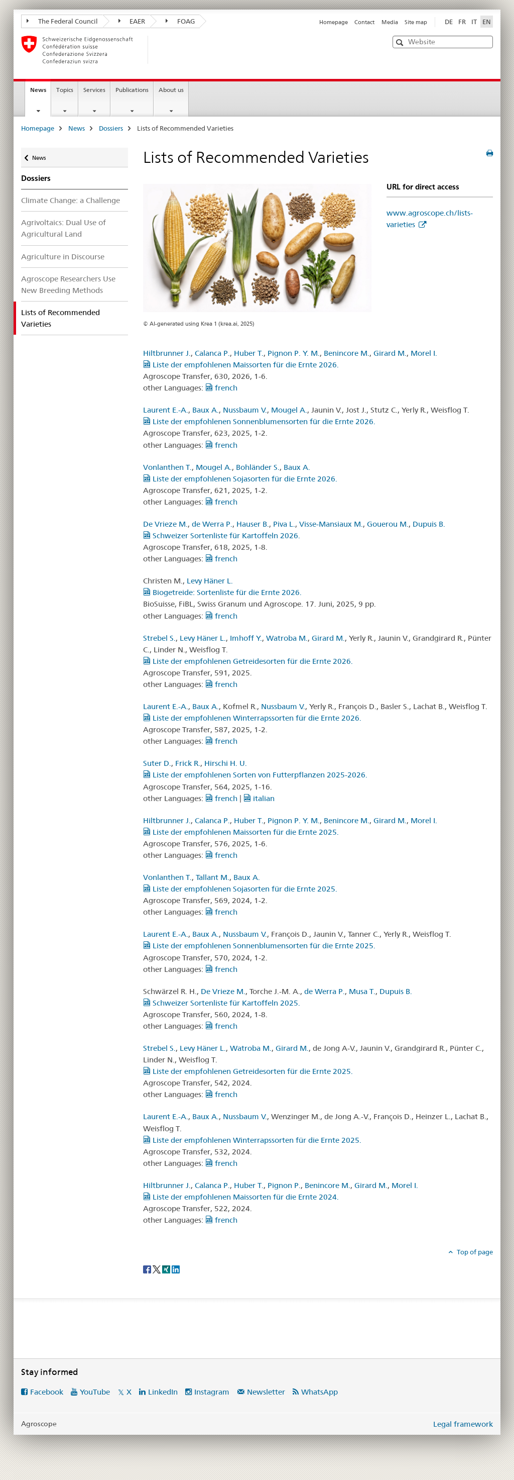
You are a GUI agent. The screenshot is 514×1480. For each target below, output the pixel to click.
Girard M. (390, 353)
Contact (364, 22)
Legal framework (463, 1424)
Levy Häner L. (210, 580)
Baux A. (205, 410)
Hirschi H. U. (225, 763)
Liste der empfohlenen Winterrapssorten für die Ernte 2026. (252, 718)
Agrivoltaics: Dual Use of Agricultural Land (63, 228)
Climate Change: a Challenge (70, 200)
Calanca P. (212, 353)
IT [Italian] (474, 22)
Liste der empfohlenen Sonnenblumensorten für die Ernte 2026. (259, 421)
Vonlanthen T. (167, 467)
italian (259, 798)
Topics (64, 89)
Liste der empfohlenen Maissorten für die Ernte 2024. (241, 1197)
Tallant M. (212, 877)
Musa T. (362, 991)
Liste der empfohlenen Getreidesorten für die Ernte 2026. (248, 661)
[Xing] (167, 1268)
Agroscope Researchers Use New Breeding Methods (68, 284)
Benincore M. (346, 353)
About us (171, 89)
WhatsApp (319, 1392)
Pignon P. (284, 1185)
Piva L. (284, 524)
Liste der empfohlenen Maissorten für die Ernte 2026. (241, 364)
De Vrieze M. (165, 524)
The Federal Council (62, 21)
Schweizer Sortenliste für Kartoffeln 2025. (221, 1003)
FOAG (180, 21)
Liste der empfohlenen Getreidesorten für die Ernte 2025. (248, 1071)
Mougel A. (289, 410)
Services (94, 89)
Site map (416, 22)
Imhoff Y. (246, 638)
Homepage (333, 22)
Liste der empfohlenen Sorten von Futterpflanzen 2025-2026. (255, 774)
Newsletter (266, 1392)
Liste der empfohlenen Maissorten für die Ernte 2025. (241, 832)
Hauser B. (252, 524)
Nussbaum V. (245, 410)
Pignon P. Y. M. (294, 353)
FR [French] (462, 22)
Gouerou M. (388, 524)
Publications (132, 89)
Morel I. (424, 353)
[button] (401, 42)
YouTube (95, 1392)
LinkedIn (163, 1392)
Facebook (46, 1392)
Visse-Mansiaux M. (331, 524)
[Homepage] (164, 50)
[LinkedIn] (176, 1268)
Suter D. (157, 763)
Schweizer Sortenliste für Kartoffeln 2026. (221, 535)
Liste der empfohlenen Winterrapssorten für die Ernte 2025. (252, 1140)
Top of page (474, 1252)
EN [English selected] (486, 22)
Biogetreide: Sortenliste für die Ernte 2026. (222, 592)
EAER (132, 21)
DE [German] (449, 22)
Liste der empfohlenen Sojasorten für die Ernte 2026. (240, 478)
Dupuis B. (429, 524)
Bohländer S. (258, 467)
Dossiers (111, 128)
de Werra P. (212, 524)
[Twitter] (157, 1268)
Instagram (211, 1392)
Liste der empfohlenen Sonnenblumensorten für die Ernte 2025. (259, 945)
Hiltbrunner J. (167, 353)
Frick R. (187, 763)
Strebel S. (159, 638)
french (221, 387)
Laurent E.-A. (165, 410)
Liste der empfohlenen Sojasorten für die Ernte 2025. (240, 889)
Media (389, 22)
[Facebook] (148, 1268)
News (40, 93)
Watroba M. (287, 638)
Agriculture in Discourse (62, 256)
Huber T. (249, 353)
